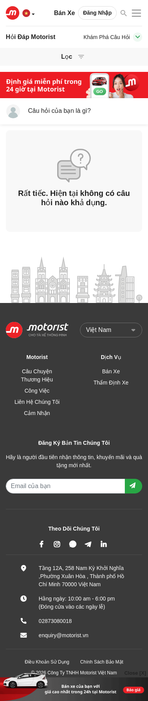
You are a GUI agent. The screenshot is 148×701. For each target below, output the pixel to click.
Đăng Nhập (97, 13)
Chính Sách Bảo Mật (101, 662)
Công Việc (36, 391)
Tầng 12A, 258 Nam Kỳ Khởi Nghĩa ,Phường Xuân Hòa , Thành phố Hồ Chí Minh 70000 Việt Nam (81, 576)
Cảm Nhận (37, 413)
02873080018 (55, 621)
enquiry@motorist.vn (63, 635)
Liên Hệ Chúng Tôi (37, 402)
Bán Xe (64, 13)
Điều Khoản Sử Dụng (47, 662)
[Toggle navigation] (137, 37)
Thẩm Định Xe (111, 382)
